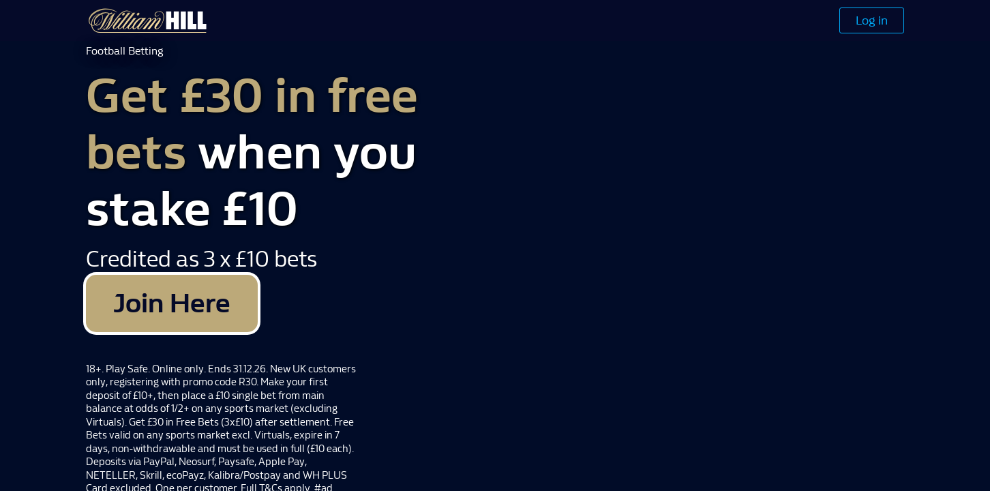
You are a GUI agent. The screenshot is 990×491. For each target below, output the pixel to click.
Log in (872, 21)
